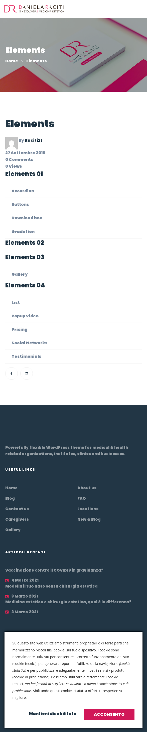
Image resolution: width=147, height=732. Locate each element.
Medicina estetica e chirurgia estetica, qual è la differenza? (68, 602)
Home (11, 61)
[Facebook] (11, 373)
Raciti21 (33, 140)
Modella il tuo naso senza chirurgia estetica (51, 586)
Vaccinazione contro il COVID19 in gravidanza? (54, 570)
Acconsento (109, 714)
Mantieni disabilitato (52, 714)
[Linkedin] (26, 373)
